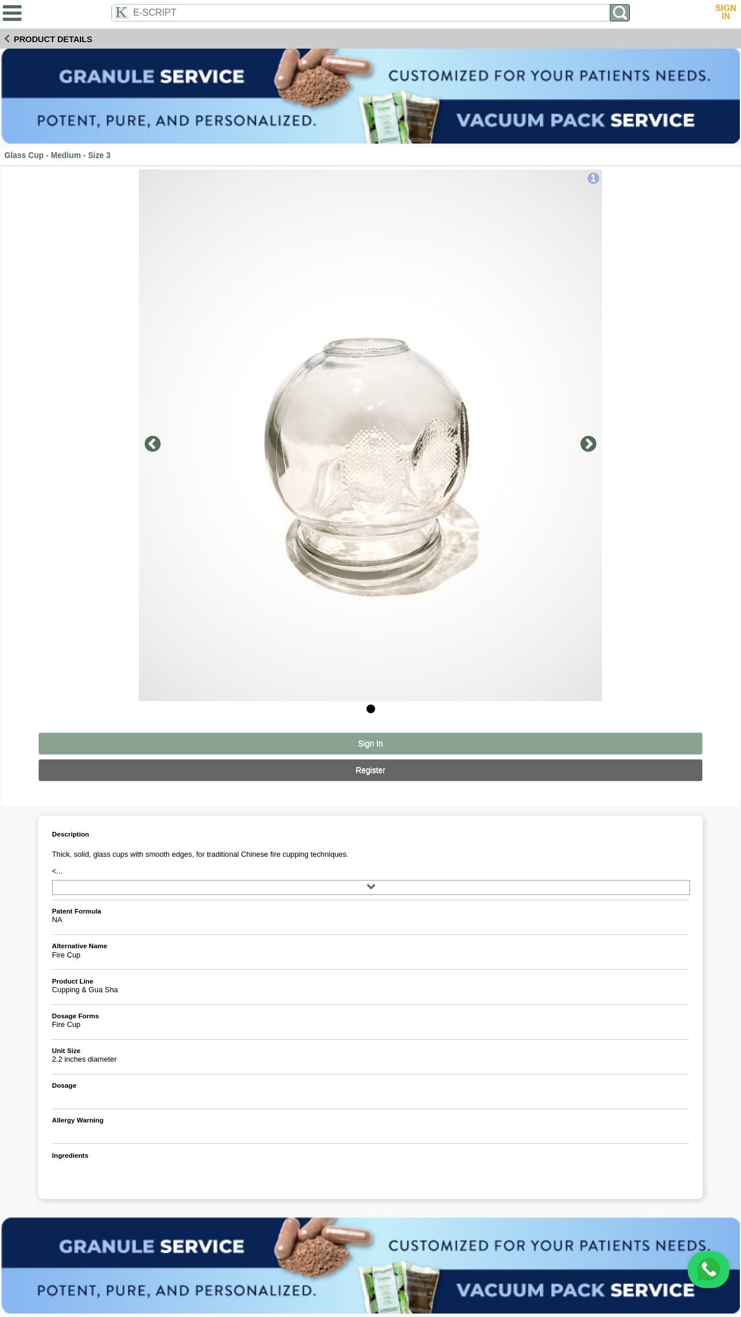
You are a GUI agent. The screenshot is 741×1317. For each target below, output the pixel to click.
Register (370, 770)
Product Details (53, 39)
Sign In (370, 743)
